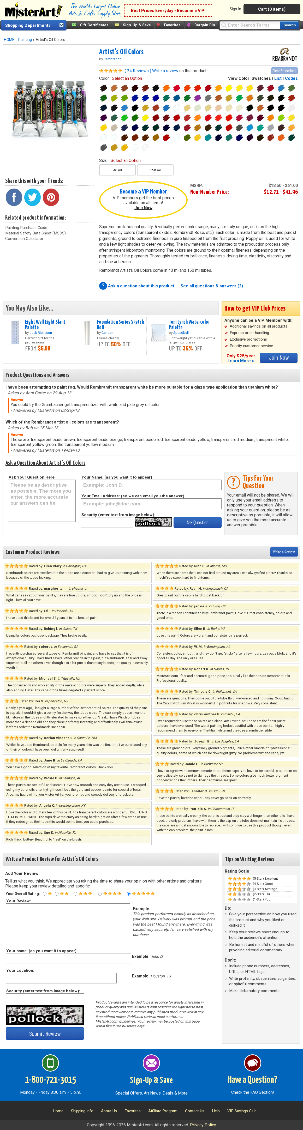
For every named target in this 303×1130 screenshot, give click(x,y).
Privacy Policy (203, 1124)
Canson (107, 332)
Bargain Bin (204, 25)
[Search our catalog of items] (289, 25)
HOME (9, 40)
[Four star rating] (100, 894)
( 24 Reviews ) (138, 70)
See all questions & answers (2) (212, 285)
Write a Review (284, 551)
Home (58, 1111)
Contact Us (194, 1111)
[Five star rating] (128, 894)
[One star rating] (44, 894)
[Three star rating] (75, 894)
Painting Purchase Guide (26, 227)
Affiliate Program (162, 1111)
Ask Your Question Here (32, 477)
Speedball (181, 332)
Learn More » (241, 360)
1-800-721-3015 (50, 1080)
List (278, 78)
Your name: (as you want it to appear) (41, 950)
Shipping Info (82, 1111)
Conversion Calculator (24, 238)
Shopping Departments (28, 25)
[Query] (250, 25)
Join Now (143, 207)
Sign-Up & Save (137, 25)
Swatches (261, 78)
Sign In (235, 9)
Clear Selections (284, 70)
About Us (109, 1111)
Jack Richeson (40, 332)
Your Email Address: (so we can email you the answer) (132, 496)
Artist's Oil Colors (121, 52)
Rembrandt (112, 59)
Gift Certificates (94, 25)
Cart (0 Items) (272, 9)
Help (216, 1111)
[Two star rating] (56, 894)
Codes (291, 78)
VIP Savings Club (242, 1111)
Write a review (165, 70)
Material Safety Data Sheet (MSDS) (35, 233)
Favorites (172, 25)
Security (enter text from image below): (118, 514)
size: (120, 160)
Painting (25, 40)
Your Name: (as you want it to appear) (116, 477)
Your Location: (20, 970)
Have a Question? (252, 1080)
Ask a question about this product (141, 285)
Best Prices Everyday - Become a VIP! (168, 10)
